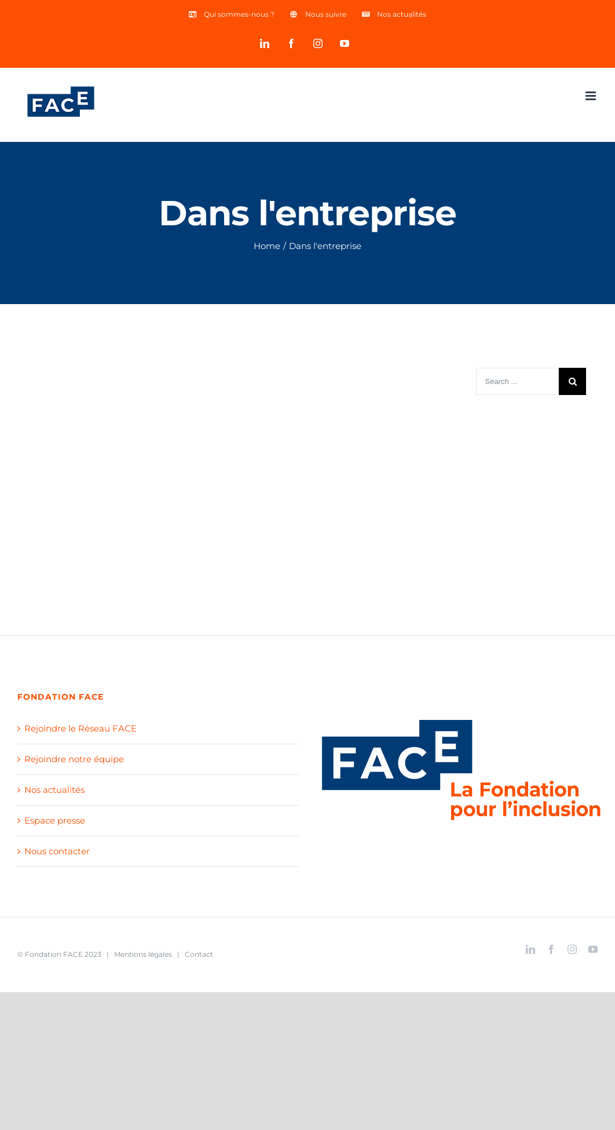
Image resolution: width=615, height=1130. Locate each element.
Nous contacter (57, 851)
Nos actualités (54, 789)
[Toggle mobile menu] (591, 96)
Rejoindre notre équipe (74, 759)
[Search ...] (517, 381)
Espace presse (54, 820)
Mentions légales (143, 954)
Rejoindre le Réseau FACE (80, 728)
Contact (199, 954)
